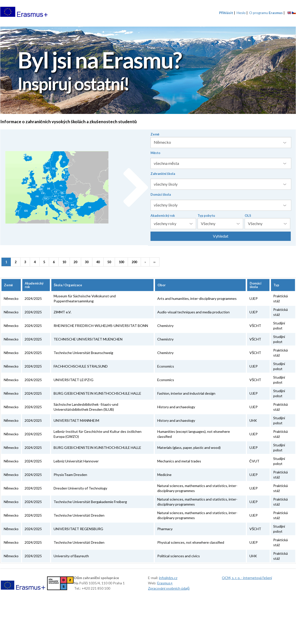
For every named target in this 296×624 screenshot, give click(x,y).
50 (109, 262)
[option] (148, 71)
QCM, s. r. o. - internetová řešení (247, 578)
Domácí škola (161, 194)
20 (75, 262)
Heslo (241, 13)
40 (98, 262)
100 (121, 262)
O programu (266, 13)
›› (155, 262)
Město (155, 153)
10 (64, 262)
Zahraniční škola (163, 174)
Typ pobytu (206, 216)
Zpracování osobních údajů (169, 588)
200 (134, 262)
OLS (248, 216)
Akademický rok (163, 216)
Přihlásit (226, 13)
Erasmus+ (165, 583)
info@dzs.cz (168, 578)
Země (155, 134)
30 (86, 262)
